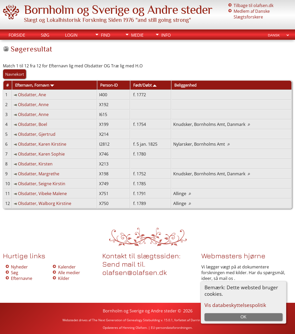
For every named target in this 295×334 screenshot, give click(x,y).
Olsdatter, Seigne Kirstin (41, 184)
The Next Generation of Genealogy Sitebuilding (126, 320)
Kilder (63, 278)
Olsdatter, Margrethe (38, 174)
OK (243, 317)
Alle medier (69, 272)
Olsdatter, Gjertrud (36, 134)
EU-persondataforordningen (171, 327)
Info (166, 35)
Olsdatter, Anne (33, 104)
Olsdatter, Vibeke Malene (42, 193)
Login (71, 35)
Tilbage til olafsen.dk (253, 5)
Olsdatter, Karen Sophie (41, 154)
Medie (137, 35)
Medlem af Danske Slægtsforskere (252, 14)
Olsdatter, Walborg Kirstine (44, 203)
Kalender (67, 267)
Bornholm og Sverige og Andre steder (118, 10)
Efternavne (21, 278)
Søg (45, 35)
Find (105, 35)
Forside (17, 35)
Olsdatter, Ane (32, 95)
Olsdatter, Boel (32, 124)
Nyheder (19, 267)
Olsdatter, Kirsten (35, 164)
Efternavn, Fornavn (34, 85)
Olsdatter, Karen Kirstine (42, 144)
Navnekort (14, 74)
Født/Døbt (145, 85)
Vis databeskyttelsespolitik (235, 305)
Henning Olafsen (135, 327)
